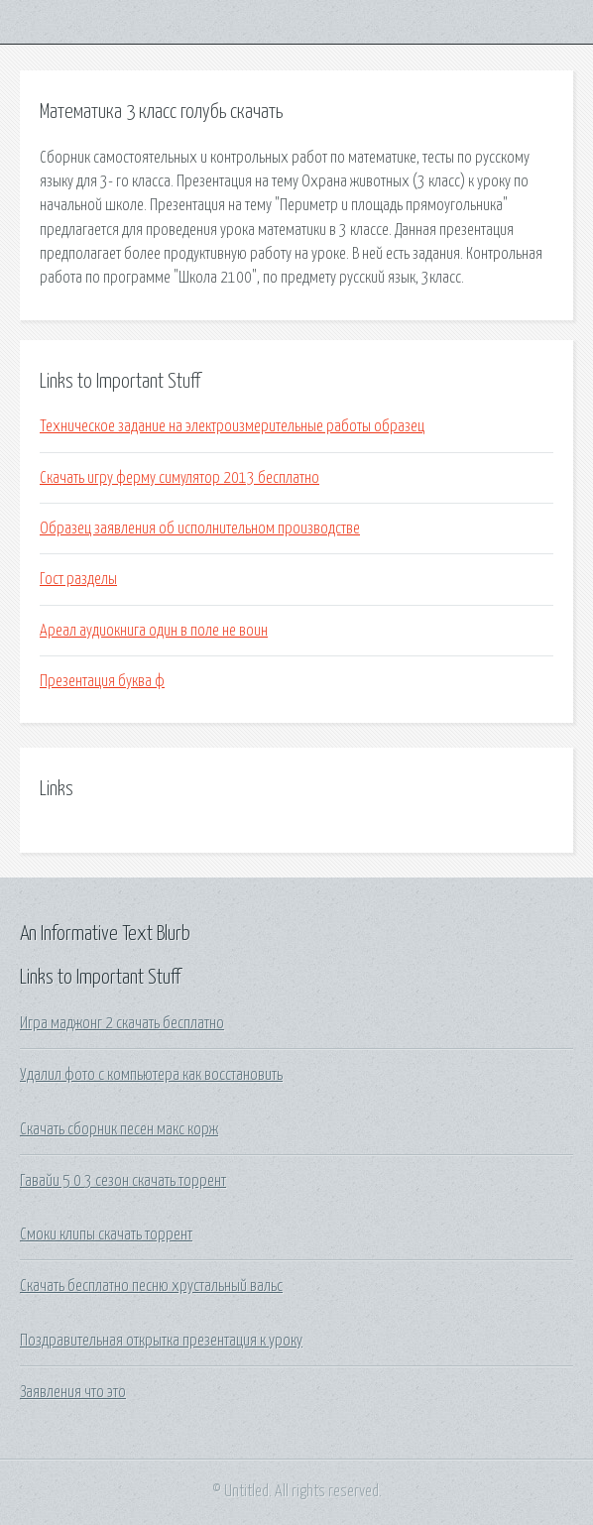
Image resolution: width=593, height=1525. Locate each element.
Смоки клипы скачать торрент (106, 1234)
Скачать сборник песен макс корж (119, 1129)
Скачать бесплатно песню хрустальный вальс (151, 1286)
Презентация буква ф (102, 681)
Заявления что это (73, 1392)
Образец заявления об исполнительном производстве (200, 528)
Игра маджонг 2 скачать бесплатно (122, 1023)
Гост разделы (78, 579)
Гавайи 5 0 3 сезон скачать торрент (123, 1181)
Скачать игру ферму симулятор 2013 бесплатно (179, 478)
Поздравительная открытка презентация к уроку (161, 1341)
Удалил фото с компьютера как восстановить (151, 1075)
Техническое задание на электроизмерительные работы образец (232, 426)
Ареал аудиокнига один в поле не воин (154, 631)
